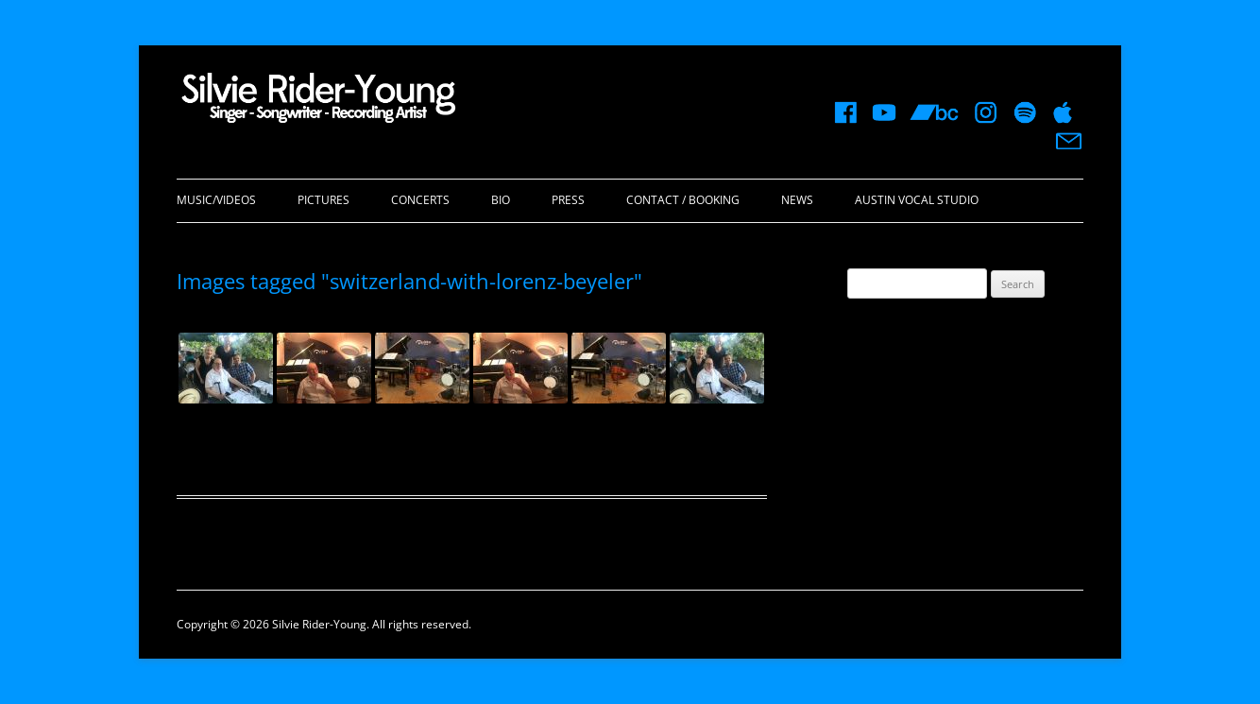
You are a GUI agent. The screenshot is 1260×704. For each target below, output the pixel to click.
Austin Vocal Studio (917, 200)
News (797, 200)
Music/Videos (216, 200)
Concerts (420, 200)
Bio (500, 200)
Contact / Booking (683, 200)
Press (568, 200)
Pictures (323, 200)
